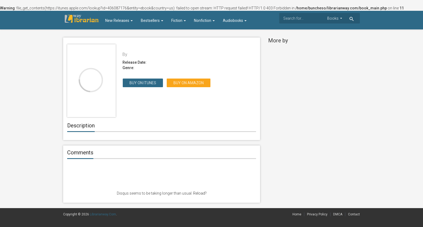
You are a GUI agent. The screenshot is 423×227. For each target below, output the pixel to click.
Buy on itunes (142, 83)
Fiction (178, 20)
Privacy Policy (317, 214)
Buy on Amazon (188, 83)
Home (296, 214)
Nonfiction (204, 20)
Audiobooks (235, 20)
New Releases (119, 20)
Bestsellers (152, 20)
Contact (354, 214)
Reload (199, 193)
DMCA (337, 214)
